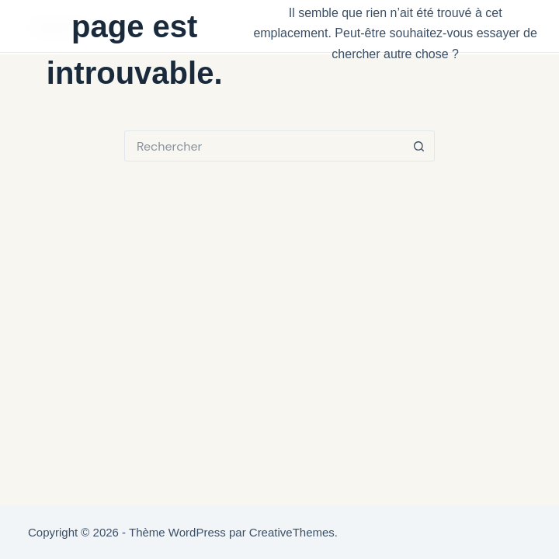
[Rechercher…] (264, 145)
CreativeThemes (292, 532)
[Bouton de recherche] (419, 145)
